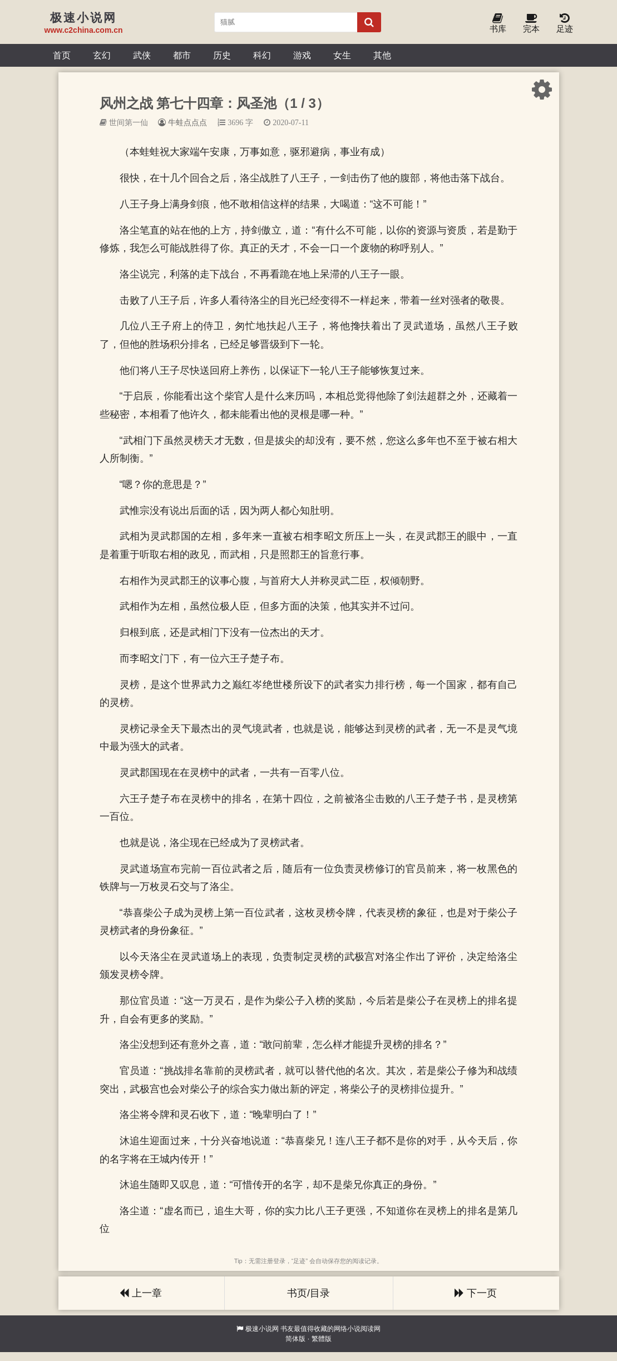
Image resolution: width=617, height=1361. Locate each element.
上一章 (141, 1293)
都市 (182, 55)
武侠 (142, 55)
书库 (498, 23)
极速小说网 (262, 1329)
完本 (531, 23)
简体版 (295, 1339)
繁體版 (322, 1339)
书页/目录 (308, 1293)
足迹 (564, 23)
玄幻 (102, 55)
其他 (382, 55)
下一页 (476, 1293)
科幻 (262, 55)
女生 (342, 55)
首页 (62, 55)
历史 (222, 55)
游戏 (302, 55)
